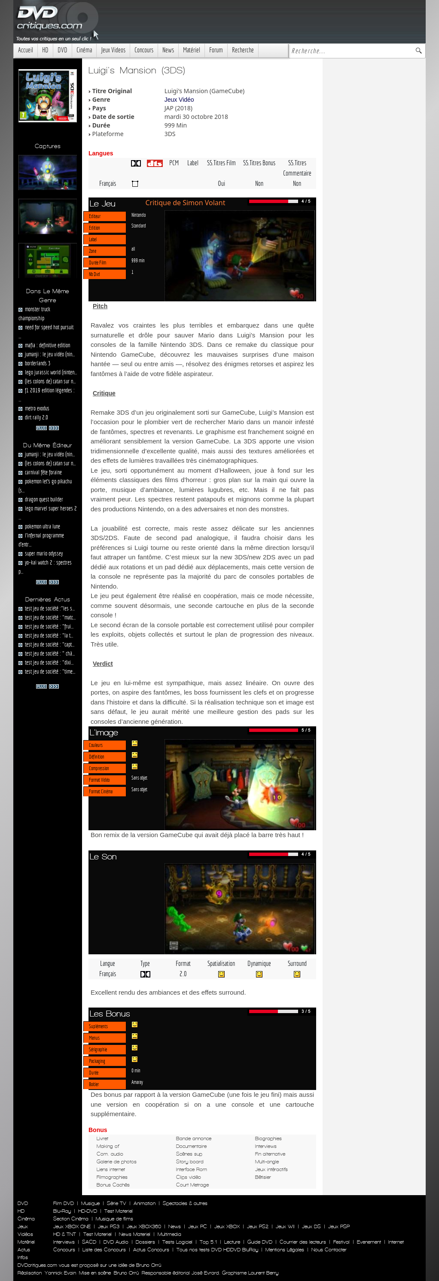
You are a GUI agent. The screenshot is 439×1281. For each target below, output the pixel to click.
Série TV (116, 1203)
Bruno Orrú (126, 1272)
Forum (216, 50)
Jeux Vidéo (179, 99)
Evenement (369, 1242)
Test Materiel (118, 1211)
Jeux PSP (339, 1226)
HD (45, 50)
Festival (341, 1242)
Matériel (191, 50)
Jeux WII (285, 1226)
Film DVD (63, 1203)
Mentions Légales (284, 1249)
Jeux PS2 (257, 1226)
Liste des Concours (104, 1249)
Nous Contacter (328, 1249)
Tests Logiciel (177, 1242)
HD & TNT (64, 1234)
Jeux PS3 (108, 1226)
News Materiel (134, 1234)
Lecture (232, 1242)
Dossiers (145, 1242)
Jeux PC (197, 1226)
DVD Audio (116, 1242)
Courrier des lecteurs (303, 1242)
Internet (396, 1242)
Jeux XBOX (227, 1226)
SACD (89, 1242)
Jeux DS (311, 1226)
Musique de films (114, 1218)
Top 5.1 (208, 1242)
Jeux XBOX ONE (72, 1226)
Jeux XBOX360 (144, 1226)
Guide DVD (259, 1242)
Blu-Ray (62, 1211)
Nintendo (138, 215)
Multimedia (169, 1234)
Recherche (243, 50)
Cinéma (84, 50)
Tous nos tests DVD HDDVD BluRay (217, 1249)
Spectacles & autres (185, 1203)
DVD (62, 50)
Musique (90, 1203)
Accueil (25, 50)
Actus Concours (151, 1249)
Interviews (64, 1242)
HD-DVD (87, 1211)
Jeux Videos (113, 50)
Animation (144, 1203)
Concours (143, 50)
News (168, 50)
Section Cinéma (70, 1218)
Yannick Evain (60, 1272)
